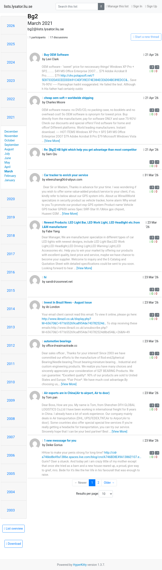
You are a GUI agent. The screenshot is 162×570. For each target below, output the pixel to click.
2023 (11, 81)
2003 (11, 510)
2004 (11, 492)
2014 (11, 309)
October (9, 140)
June (7, 158)
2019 (11, 217)
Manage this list (117, 6)
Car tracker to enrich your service (65, 175)
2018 (11, 235)
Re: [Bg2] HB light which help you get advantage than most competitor (89, 149)
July (7, 153)
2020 (11, 199)
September (11, 144)
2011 (11, 364)
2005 (11, 473)
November (11, 136)
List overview (13, 528)
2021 (11, 117)
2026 (11, 26)
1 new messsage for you (59, 440)
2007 (11, 437)
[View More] (52, 140)
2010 (11, 382)
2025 (11, 44)
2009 (11, 400)
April (7, 167)
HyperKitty (80, 564)
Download (13, 543)
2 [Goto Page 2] (98, 482)
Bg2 (33, 16)
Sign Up (151, 6)
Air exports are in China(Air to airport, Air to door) (75, 393)
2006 (11, 455)
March (8, 171)
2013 (11, 327)
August (9, 149)
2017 (11, 254)
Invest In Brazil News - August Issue (67, 302)
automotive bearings (56, 341)
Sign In (136, 6)
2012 (11, 345)
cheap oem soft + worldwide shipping (67, 98)
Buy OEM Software (55, 54)
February (10, 175)
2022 (11, 99)
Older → (109, 482)
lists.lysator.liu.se (18, 6)
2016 (11, 272)
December (11, 131)
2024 (11, 62)
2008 (11, 419)
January (9, 180)
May (7, 162)
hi (44, 277)
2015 (11, 290)
